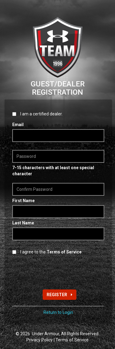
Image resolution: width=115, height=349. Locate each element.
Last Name (23, 222)
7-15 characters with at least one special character (53, 170)
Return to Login (58, 312)
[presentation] (58, 271)
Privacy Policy (39, 339)
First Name (23, 200)
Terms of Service (72, 339)
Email (18, 124)
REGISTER (59, 294)
